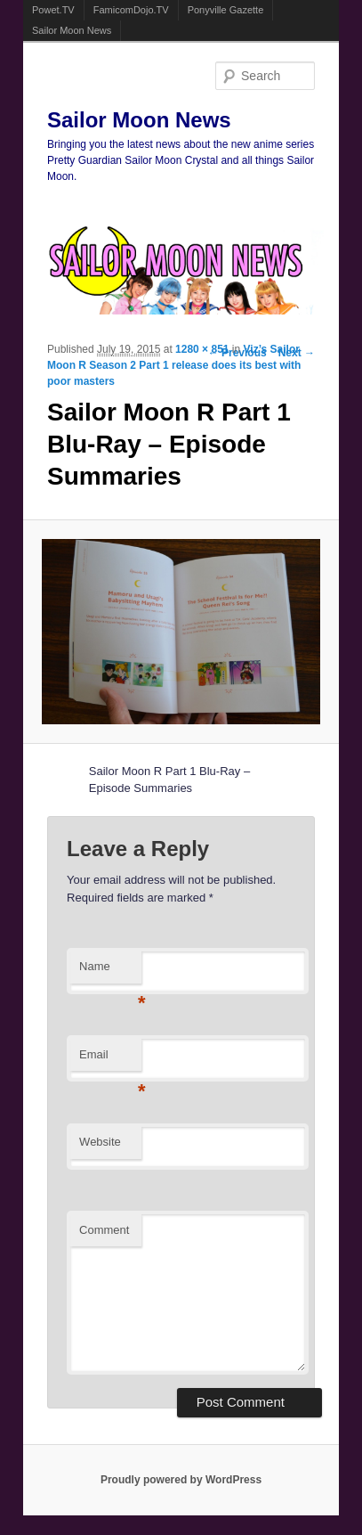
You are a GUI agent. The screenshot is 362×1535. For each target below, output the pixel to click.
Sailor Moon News (71, 30)
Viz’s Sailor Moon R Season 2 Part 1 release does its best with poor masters (174, 365)
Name (110, 971)
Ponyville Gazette (226, 9)
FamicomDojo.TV (131, 9)
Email (110, 1060)
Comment (104, 1230)
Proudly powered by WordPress (181, 1480)
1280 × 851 (202, 349)
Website (100, 1141)
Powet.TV (53, 9)
